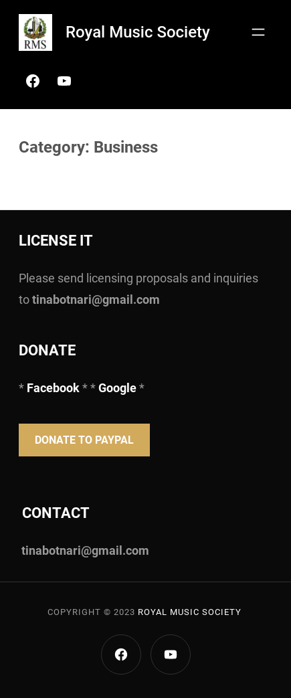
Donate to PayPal (84, 440)
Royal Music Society (138, 32)
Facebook (54, 388)
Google (117, 388)
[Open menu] (258, 32)
